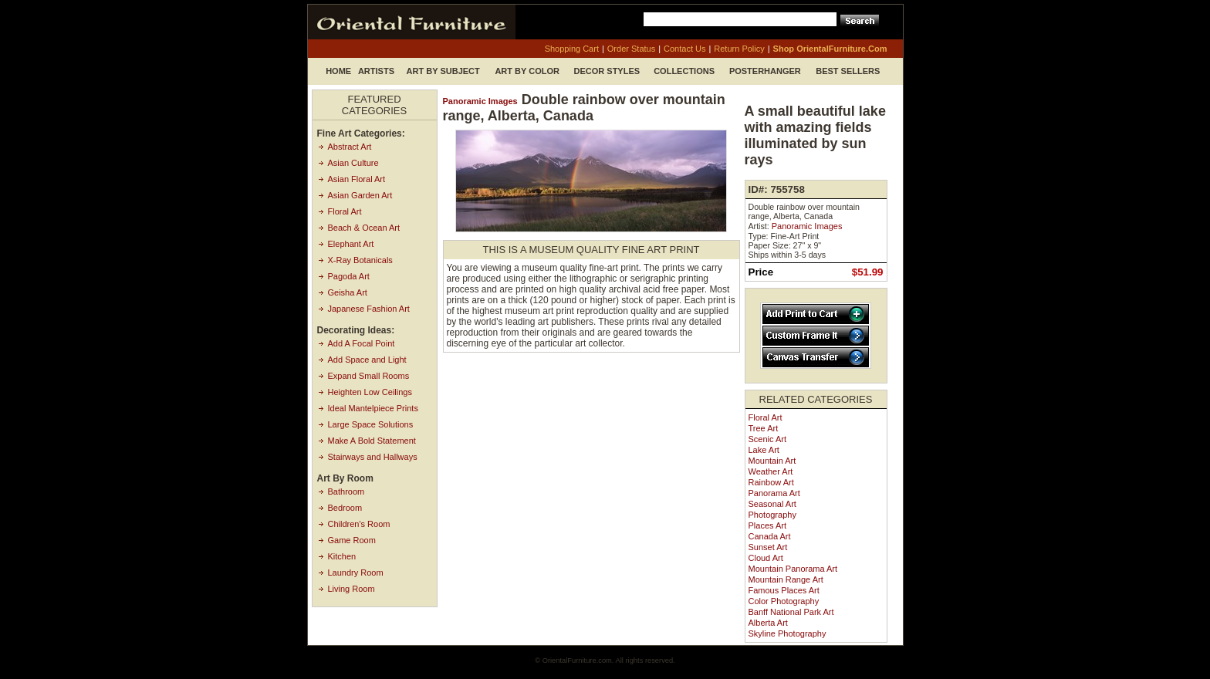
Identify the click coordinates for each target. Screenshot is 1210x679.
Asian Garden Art (360, 195)
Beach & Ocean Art (364, 227)
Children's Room (359, 524)
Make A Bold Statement (372, 440)
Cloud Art (766, 557)
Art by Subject (443, 71)
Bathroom (346, 491)
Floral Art (345, 211)
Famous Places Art (784, 590)
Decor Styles (607, 71)
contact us (684, 48)
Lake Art (764, 449)
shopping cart (572, 48)
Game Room (352, 540)
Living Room (351, 588)
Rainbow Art (771, 482)
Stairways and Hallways (372, 456)
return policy (739, 48)
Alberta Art (768, 622)
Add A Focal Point (361, 343)
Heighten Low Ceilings (370, 392)
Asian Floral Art (357, 179)
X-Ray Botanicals (360, 260)
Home (338, 71)
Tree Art (764, 428)
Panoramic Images (480, 101)
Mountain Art (772, 460)
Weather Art (771, 471)
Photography (772, 514)
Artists (376, 71)
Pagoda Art (349, 276)
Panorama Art (774, 493)
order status (631, 48)
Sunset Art (768, 547)
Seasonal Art (772, 503)
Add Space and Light (367, 359)
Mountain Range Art (786, 579)
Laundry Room (356, 572)
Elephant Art (351, 243)
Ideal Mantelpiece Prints (373, 408)
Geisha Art (347, 292)
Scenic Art (768, 439)
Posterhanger (765, 71)
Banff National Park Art (791, 612)
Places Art (768, 525)
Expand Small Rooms (369, 375)
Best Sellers (848, 71)
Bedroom (345, 507)
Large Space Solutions (371, 424)
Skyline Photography (787, 633)
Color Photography (784, 601)
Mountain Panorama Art (793, 568)
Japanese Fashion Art (369, 308)
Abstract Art (350, 146)
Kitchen (342, 556)
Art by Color (527, 71)
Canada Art (770, 536)
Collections (684, 71)
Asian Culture (353, 162)
